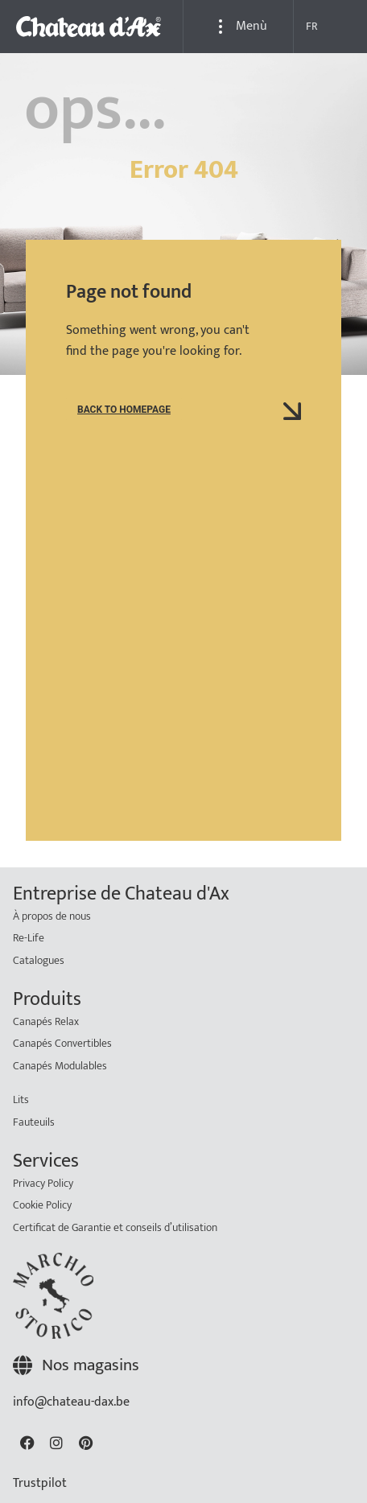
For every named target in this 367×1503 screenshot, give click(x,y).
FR (312, 26)
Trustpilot (40, 1483)
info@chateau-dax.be (71, 1402)
